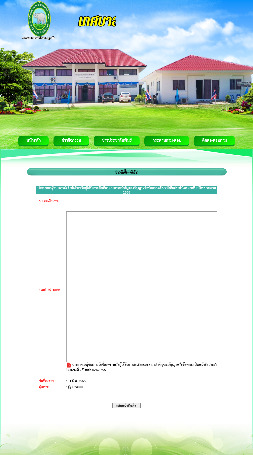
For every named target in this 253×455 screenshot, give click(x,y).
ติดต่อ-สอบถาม (214, 140)
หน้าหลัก (33, 140)
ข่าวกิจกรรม (71, 140)
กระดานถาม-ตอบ (166, 140)
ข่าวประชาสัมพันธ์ (117, 140)
